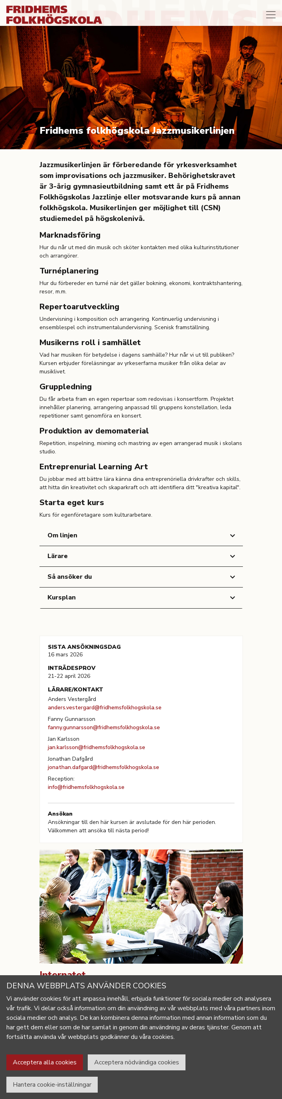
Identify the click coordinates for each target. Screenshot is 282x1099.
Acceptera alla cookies (45, 1062)
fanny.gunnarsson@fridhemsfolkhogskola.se (104, 727)
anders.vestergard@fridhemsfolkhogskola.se (105, 707)
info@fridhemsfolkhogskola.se (86, 787)
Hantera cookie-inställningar (52, 1084)
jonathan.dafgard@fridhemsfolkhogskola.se (103, 767)
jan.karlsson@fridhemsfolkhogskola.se (96, 747)
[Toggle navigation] (271, 14)
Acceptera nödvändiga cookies (136, 1062)
